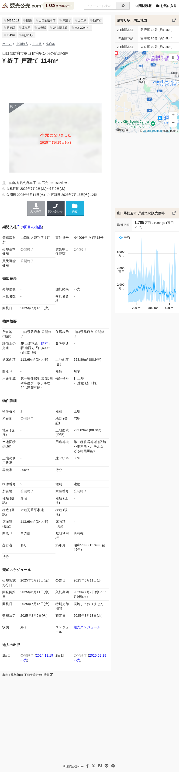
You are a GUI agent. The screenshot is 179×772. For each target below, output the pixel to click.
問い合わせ (55, 208)
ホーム (7, 44)
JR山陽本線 (60, 27)
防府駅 (11, 27)
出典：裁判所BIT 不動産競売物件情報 (27, 674)
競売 (29, 20)
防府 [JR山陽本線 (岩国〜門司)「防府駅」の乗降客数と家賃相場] (44, 343)
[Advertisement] (55, 83)
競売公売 (20, 6)
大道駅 (42, 27)
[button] (173, 57)
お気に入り (166, 5)
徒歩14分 (28, 35)
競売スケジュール (87, 627)
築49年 (11, 35)
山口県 (82, 20)
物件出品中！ (58, 6)
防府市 (97, 20)
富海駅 (26, 27)
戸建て (66, 20)
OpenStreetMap (152, 130)
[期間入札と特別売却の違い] (18, 227)
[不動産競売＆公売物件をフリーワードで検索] (100, 6)
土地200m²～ (83, 27)
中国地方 (22, 44)
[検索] (123, 6)
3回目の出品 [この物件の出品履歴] (32, 227)
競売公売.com (75, 766)
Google (122, 130)
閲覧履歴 (142, 5)
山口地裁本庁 (47, 20)
